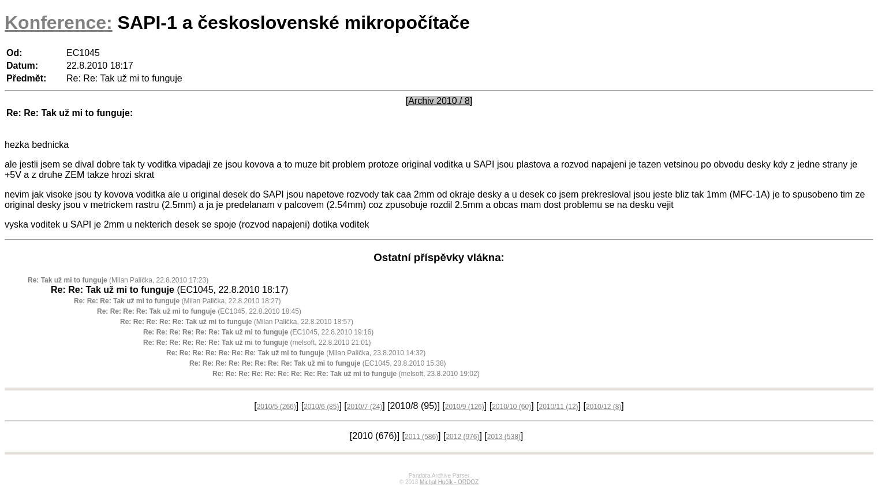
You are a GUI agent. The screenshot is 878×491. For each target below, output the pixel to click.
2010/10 (511, 407)
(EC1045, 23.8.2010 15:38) (317, 363)
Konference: (59, 22)
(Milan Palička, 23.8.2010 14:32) (295, 353)
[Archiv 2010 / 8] (439, 101)
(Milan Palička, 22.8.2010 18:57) (236, 322)
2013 (504, 437)
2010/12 (603, 407)
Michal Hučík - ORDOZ (449, 482)
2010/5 (276, 407)
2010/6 (321, 407)
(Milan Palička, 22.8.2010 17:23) (118, 280)
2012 (462, 437)
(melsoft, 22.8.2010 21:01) (257, 343)
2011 (421, 437)
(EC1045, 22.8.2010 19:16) (258, 332)
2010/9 (464, 407)
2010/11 (558, 407)
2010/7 (364, 407)
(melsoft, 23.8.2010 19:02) (346, 374)
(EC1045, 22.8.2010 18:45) (199, 311)
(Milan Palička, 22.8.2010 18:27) (177, 301)
